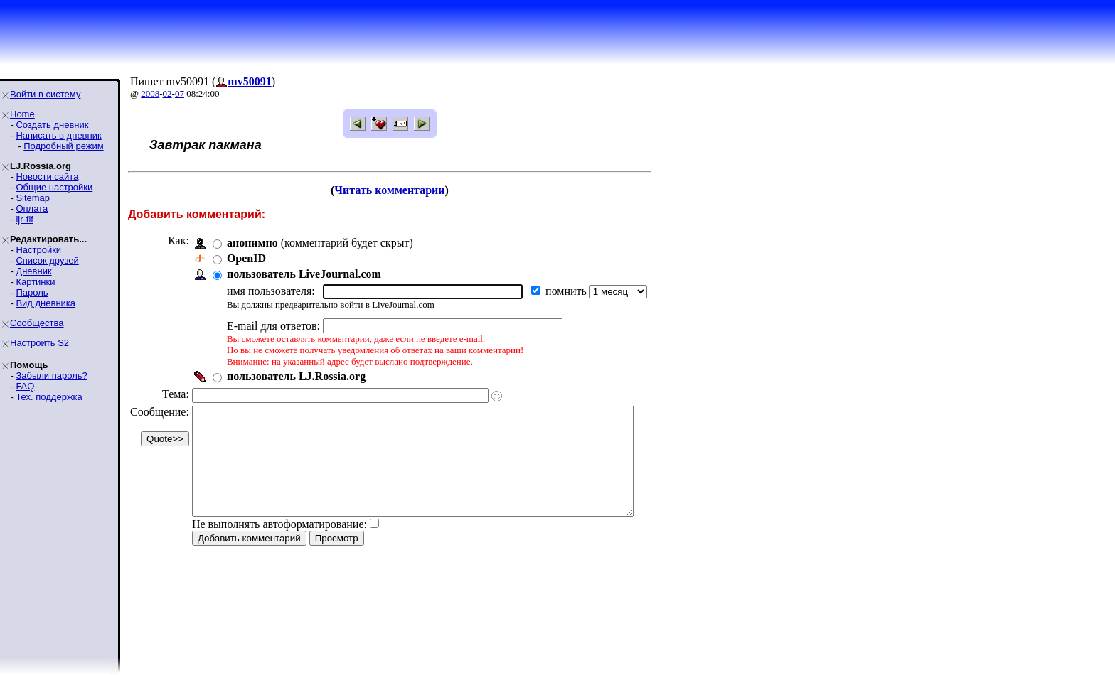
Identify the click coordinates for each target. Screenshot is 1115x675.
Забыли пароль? (51, 375)
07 (179, 93)
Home (22, 114)
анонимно (252, 243)
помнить (567, 291)
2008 (150, 93)
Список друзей (47, 260)
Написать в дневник (58, 135)
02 (167, 93)
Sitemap (33, 198)
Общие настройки (54, 187)
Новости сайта (47, 176)
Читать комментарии (408, 190)
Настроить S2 (39, 343)
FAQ (25, 386)
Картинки (35, 281)
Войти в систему (45, 94)
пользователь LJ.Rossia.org (296, 376)
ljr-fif (24, 219)
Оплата (32, 208)
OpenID (246, 258)
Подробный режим (63, 146)
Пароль (32, 292)
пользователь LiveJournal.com (304, 274)
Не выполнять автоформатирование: (279, 545)
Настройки (38, 249)
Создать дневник (52, 124)
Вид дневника (45, 303)
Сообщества (37, 323)
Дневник (33, 271)
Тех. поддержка (49, 397)
